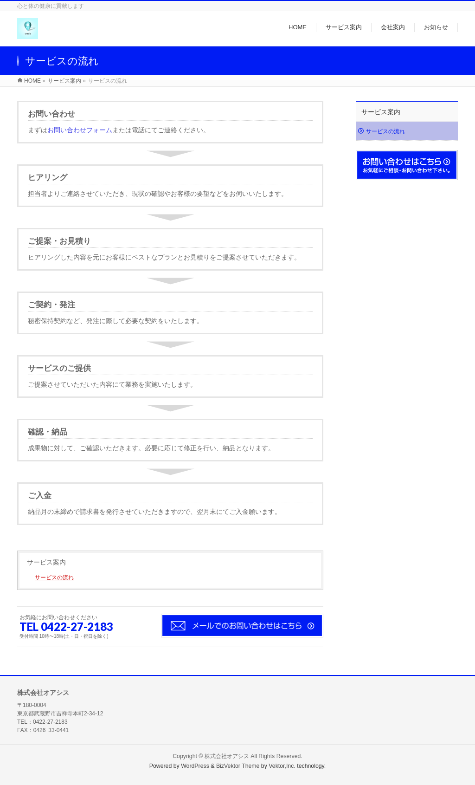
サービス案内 (46, 562)
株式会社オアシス (227, 756)
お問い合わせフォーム (79, 130)
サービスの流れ (54, 577)
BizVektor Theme (238, 766)
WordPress (195, 766)
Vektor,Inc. (282, 766)
